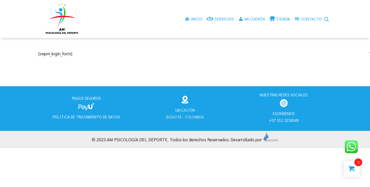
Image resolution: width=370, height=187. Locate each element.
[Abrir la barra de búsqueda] (326, 19)
